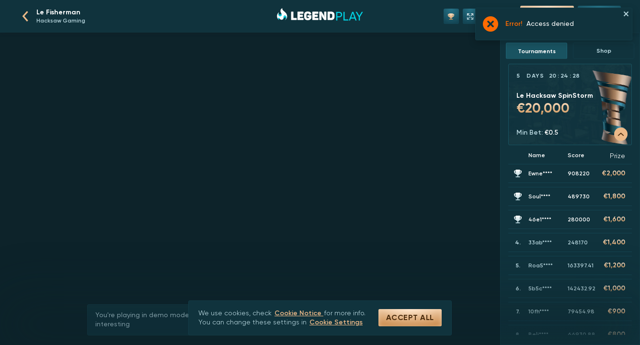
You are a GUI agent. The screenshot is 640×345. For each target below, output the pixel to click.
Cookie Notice (298, 313)
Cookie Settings (336, 322)
